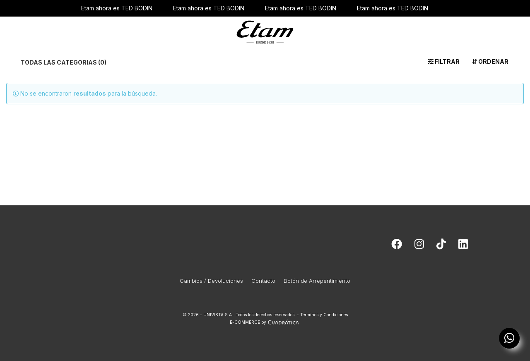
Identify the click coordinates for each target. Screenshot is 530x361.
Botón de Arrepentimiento (317, 280)
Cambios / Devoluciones (211, 280)
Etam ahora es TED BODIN (116, 8)
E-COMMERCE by (265, 322)
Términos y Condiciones (324, 314)
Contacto (263, 280)
